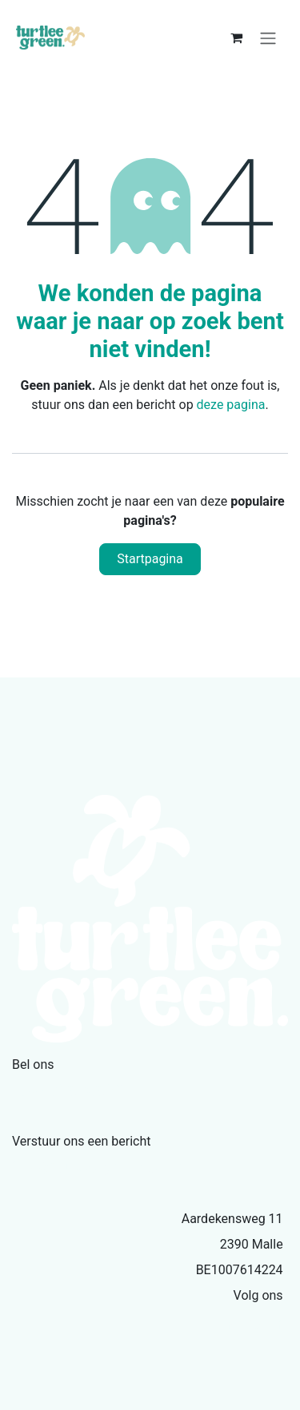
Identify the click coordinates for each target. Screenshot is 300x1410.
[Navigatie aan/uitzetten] (268, 37)
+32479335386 (68, 1090)
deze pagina (231, 404)
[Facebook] (279, 1323)
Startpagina (150, 558)
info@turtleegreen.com (97, 1167)
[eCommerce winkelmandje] (236, 38)
